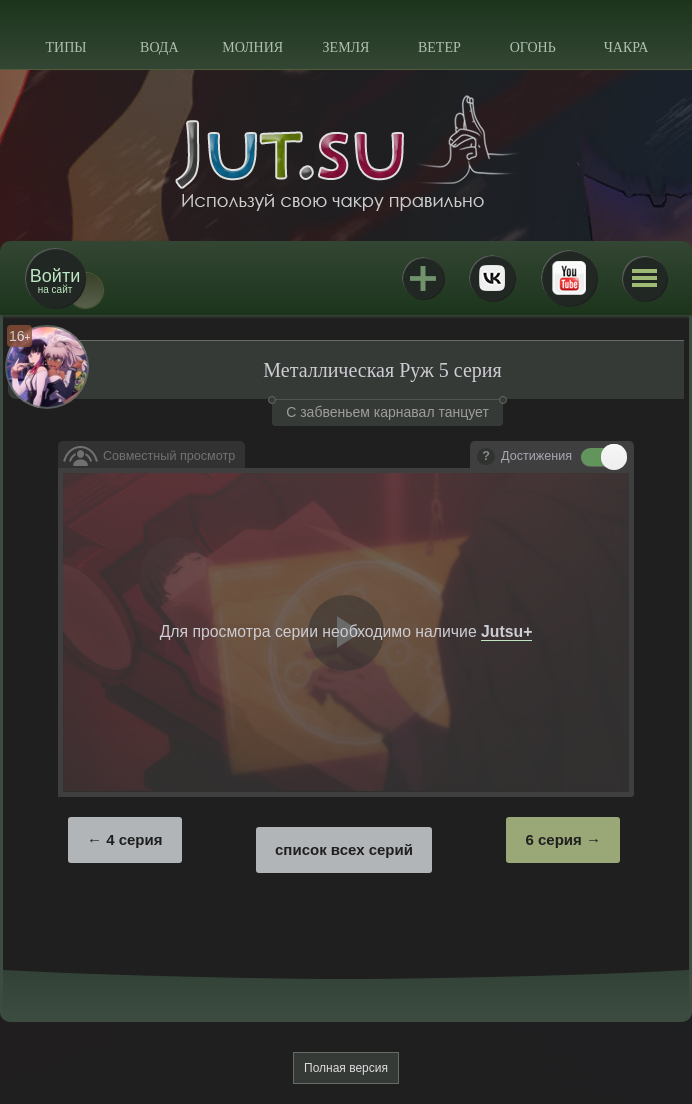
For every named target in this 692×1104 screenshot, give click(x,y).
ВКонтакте (492, 278)
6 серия (553, 839)
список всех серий (344, 849)
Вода (159, 47)
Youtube (569, 278)
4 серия (134, 839)
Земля (346, 47)
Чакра (626, 47)
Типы (65, 47)
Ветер (439, 47)
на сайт (55, 280)
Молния (252, 47)
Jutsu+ (423, 278)
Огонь (533, 47)
